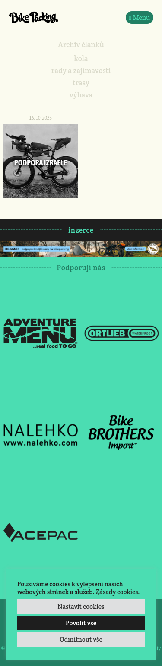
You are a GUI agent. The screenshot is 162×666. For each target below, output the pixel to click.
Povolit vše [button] (81, 623)
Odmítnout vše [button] (81, 639)
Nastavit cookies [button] (80, 606)
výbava (81, 95)
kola (81, 58)
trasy (81, 82)
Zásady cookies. (117, 592)
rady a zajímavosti (81, 70)
